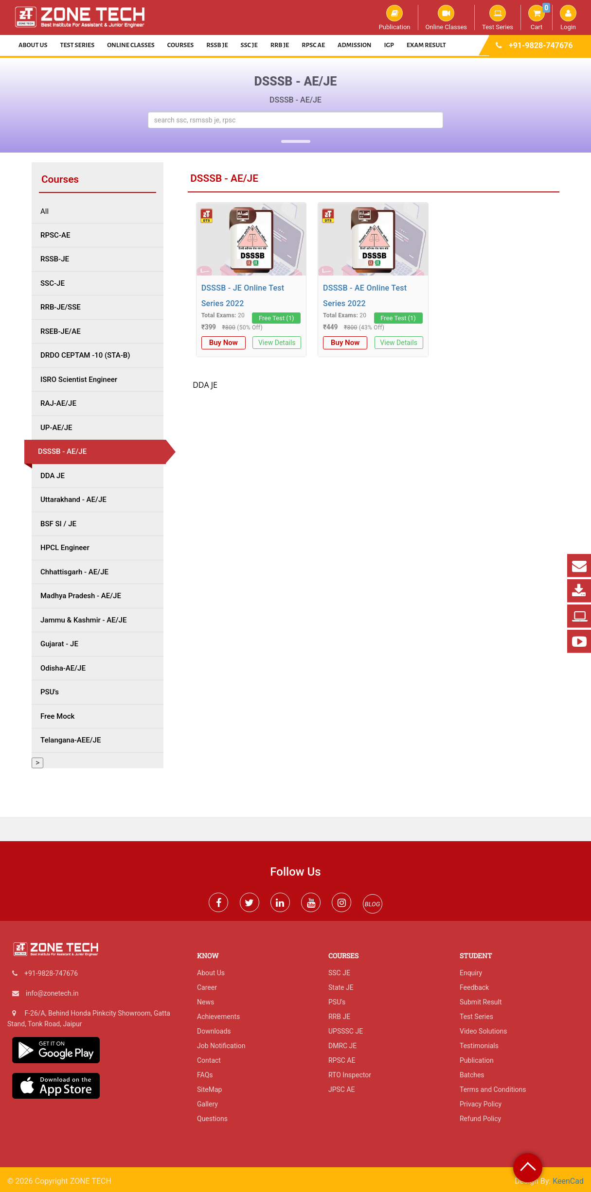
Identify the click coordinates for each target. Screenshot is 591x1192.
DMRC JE (342, 1046)
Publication (395, 17)
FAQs (205, 1075)
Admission (354, 45)
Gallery (207, 1104)
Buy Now (223, 342)
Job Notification (221, 1046)
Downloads (214, 1031)
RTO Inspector (349, 1075)
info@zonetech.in (52, 993)
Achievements (218, 1016)
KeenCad (568, 1181)
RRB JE (279, 45)
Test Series (497, 17)
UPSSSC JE (345, 1031)
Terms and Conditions (493, 1089)
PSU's (336, 1002)
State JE (341, 987)
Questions (212, 1119)
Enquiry (471, 973)
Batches (472, 1075)
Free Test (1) (276, 318)
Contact (209, 1060)
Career (207, 987)
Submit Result (481, 1002)
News (205, 1002)
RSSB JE (217, 45)
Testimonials (479, 1046)
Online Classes (446, 17)
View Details (277, 342)
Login (568, 17)
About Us (33, 45)
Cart (539, 17)
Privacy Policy (480, 1104)
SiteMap (209, 1089)
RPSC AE (313, 45)
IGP (389, 45)
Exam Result (426, 45)
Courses (180, 45)
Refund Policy (480, 1119)
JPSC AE (341, 1089)
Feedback (474, 987)
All (44, 211)
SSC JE (249, 45)
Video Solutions (483, 1031)
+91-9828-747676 (541, 45)
